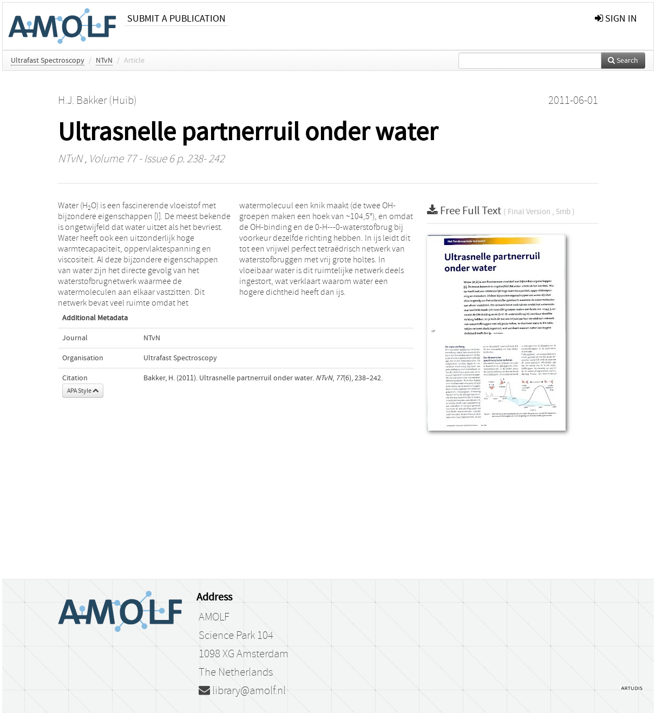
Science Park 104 (236, 635)
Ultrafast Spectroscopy (47, 60)
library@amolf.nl (242, 690)
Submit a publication (176, 18)
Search (623, 60)
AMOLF (214, 617)
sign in (616, 18)
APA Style (83, 390)
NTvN (104, 60)
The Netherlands (236, 672)
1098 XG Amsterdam (243, 654)
